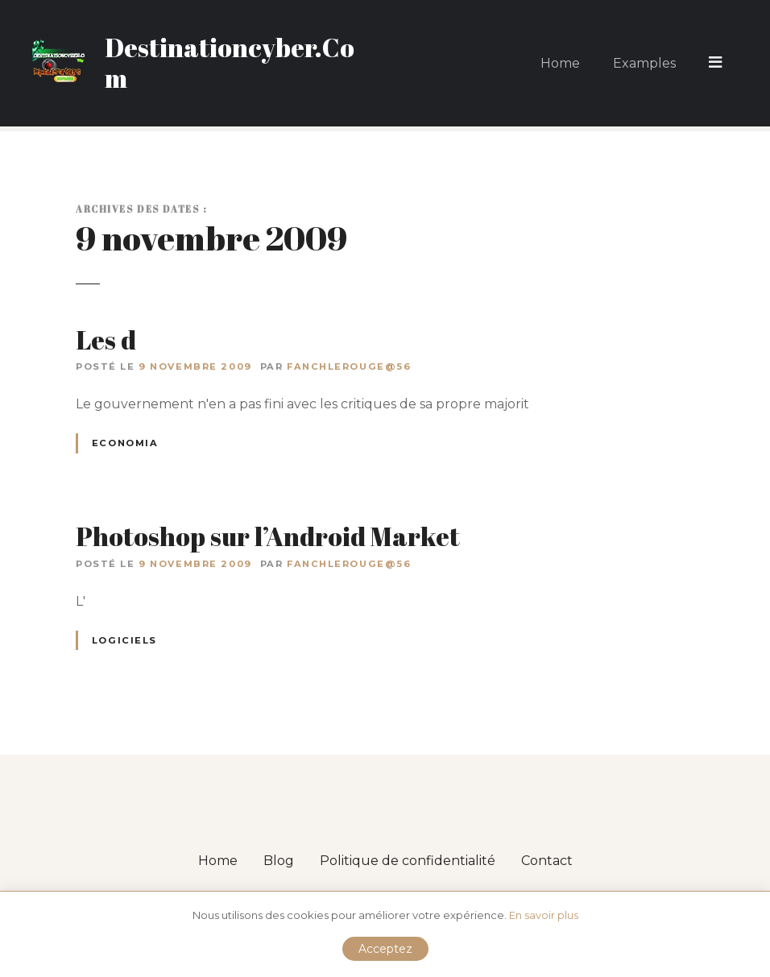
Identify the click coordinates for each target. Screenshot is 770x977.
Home (562, 62)
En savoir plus (543, 915)
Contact (547, 860)
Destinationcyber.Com (229, 62)
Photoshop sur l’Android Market (268, 536)
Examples (646, 62)
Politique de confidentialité (407, 860)
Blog (278, 860)
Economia (125, 443)
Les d (106, 339)
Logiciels (124, 640)
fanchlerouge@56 (349, 366)
